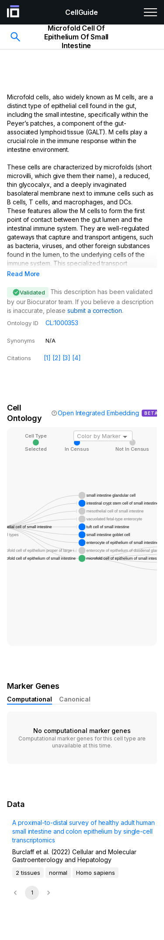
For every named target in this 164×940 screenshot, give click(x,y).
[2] (56, 357)
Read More (23, 273)
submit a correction (94, 310)
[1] (47, 357)
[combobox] (103, 436)
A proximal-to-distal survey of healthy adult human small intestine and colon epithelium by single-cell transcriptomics (83, 831)
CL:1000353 (61, 322)
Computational (29, 699)
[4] (76, 357)
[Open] (125, 436)
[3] (67, 357)
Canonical (75, 699)
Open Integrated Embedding (98, 413)
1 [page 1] (32, 892)
